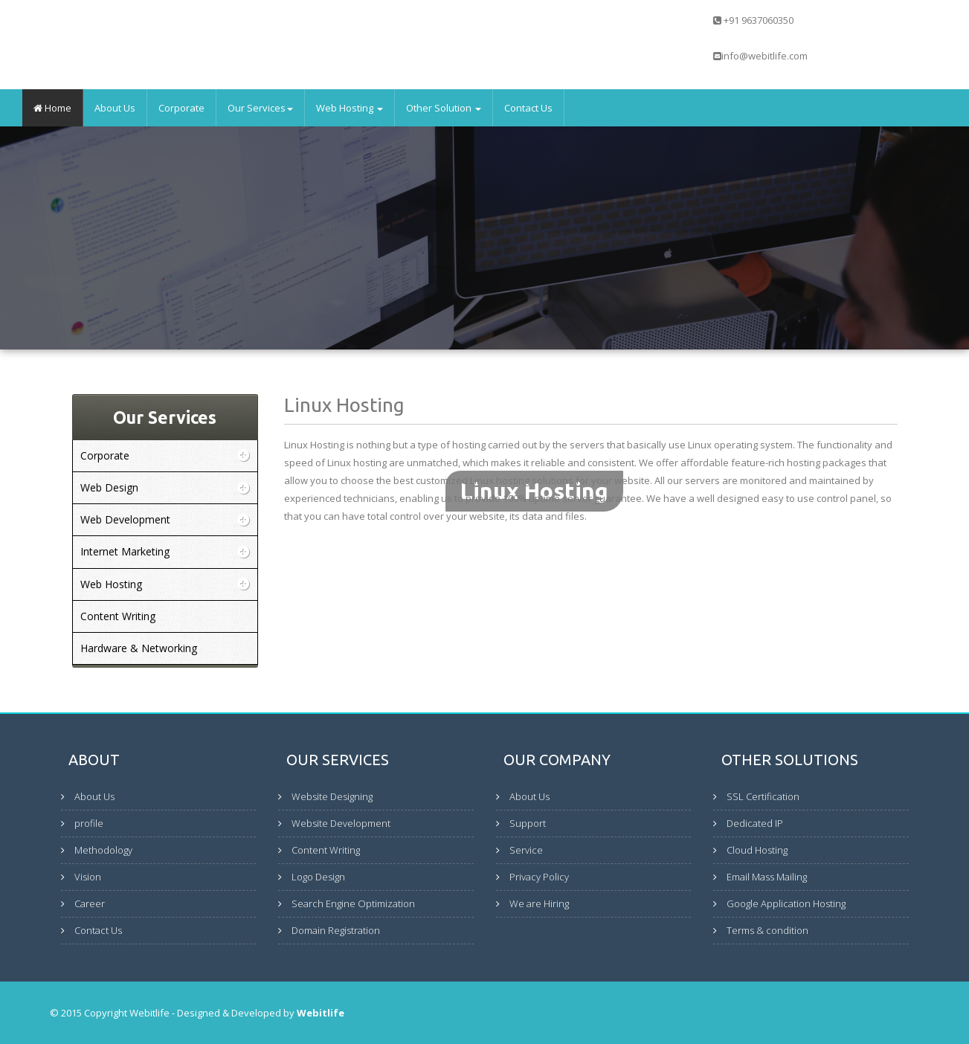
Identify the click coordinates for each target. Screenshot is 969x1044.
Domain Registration (336, 930)
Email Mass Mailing (767, 876)
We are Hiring (539, 903)
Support (527, 823)
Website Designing (332, 796)
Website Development (341, 823)
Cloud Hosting (757, 850)
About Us (114, 108)
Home (52, 108)
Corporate (181, 108)
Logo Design (318, 876)
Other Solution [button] (443, 108)
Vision (87, 876)
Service (526, 850)
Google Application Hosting (786, 903)
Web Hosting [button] (349, 108)
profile (88, 823)
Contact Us (528, 108)
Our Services (260, 108)
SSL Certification (763, 796)
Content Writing (326, 850)
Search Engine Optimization (353, 903)
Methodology (103, 850)
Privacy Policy (539, 876)
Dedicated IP (755, 823)
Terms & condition (767, 930)
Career (89, 903)
